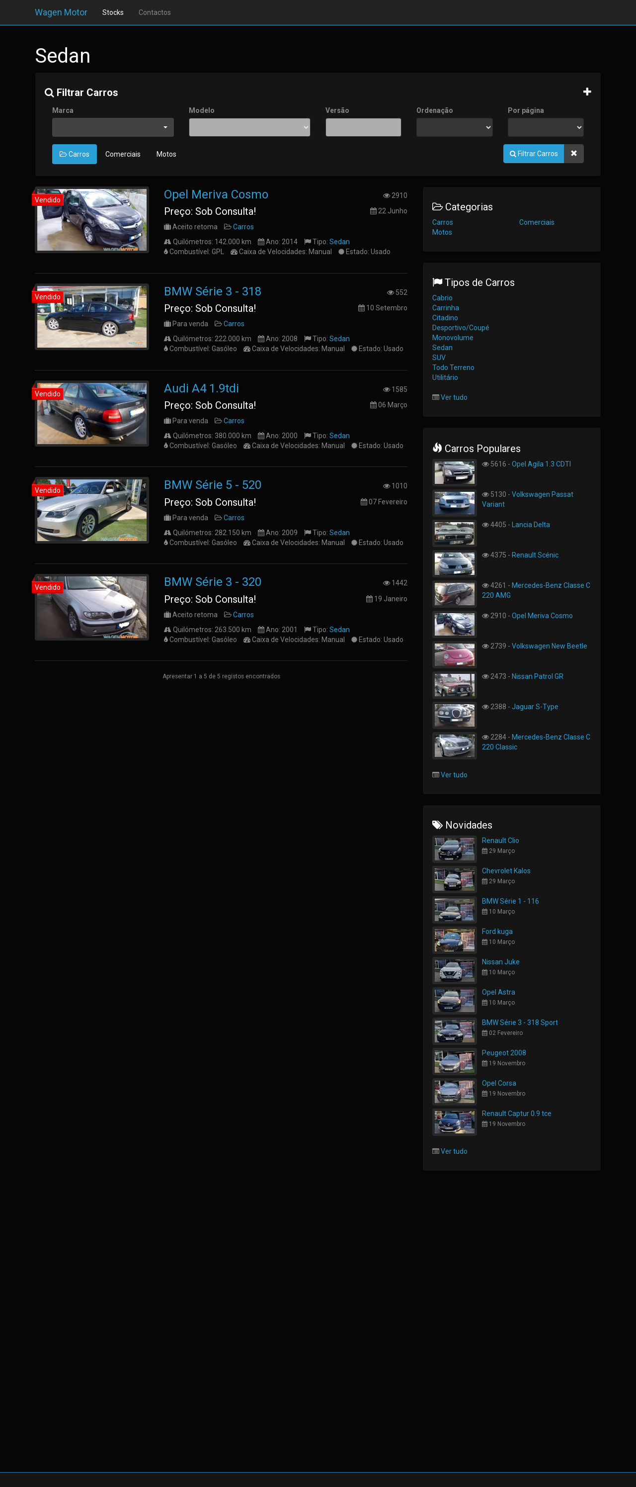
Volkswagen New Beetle (549, 646)
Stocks (113, 12)
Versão (337, 110)
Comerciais (123, 154)
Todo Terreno (453, 368)
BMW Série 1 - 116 (510, 901)
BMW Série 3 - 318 (212, 291)
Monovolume (453, 338)
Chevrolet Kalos (506, 871)
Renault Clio (500, 840)
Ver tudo (454, 397)
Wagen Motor (61, 12)
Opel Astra (498, 992)
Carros (74, 154)
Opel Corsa (499, 1083)
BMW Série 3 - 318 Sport (520, 1022)
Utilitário (445, 377)
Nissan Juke (501, 962)
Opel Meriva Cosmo (216, 194)
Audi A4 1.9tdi (201, 388)
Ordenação (434, 110)
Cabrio (442, 298)
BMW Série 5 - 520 (212, 485)
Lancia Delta (531, 525)
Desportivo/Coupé (460, 328)
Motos (166, 154)
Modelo (202, 110)
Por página (526, 110)
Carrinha (445, 308)
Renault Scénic (535, 555)
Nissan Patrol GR (537, 676)
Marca (63, 110)
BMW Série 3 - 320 (212, 582)
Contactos (155, 12)
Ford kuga (497, 931)
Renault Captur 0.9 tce (517, 1113)
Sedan (339, 242)
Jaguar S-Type (535, 707)
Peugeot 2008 (504, 1053)
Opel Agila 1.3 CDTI (541, 464)
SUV (439, 358)
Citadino (445, 318)
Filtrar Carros (81, 92)
